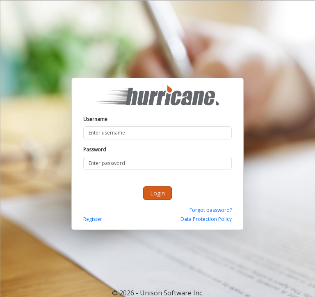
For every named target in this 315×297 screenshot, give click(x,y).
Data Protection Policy (206, 219)
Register (92, 219)
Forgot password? (210, 210)
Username (95, 119)
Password (94, 149)
